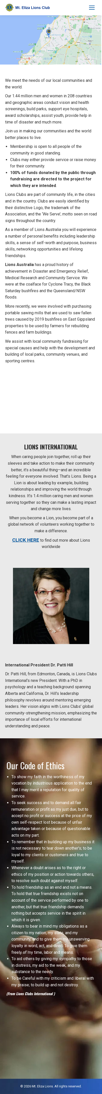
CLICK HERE (25, 540)
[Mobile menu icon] (92, 8)
